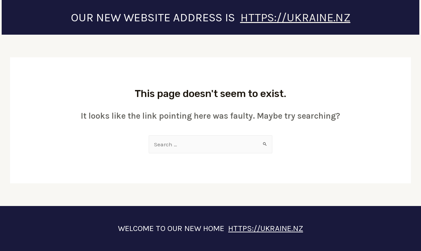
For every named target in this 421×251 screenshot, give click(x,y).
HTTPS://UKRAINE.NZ (295, 17)
